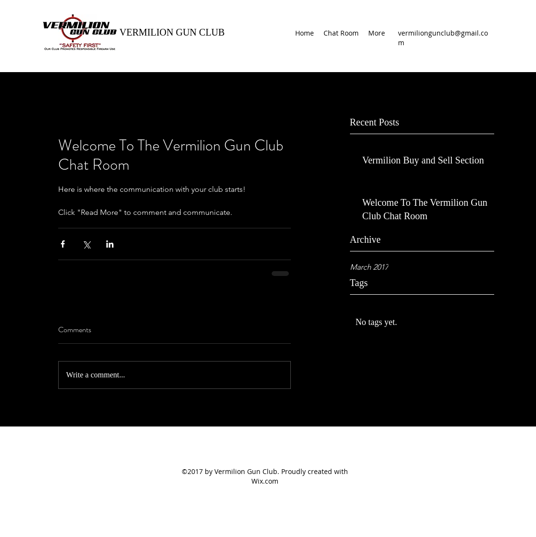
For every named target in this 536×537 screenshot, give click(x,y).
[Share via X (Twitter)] (86, 244)
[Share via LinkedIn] (109, 244)
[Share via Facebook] (62, 244)
